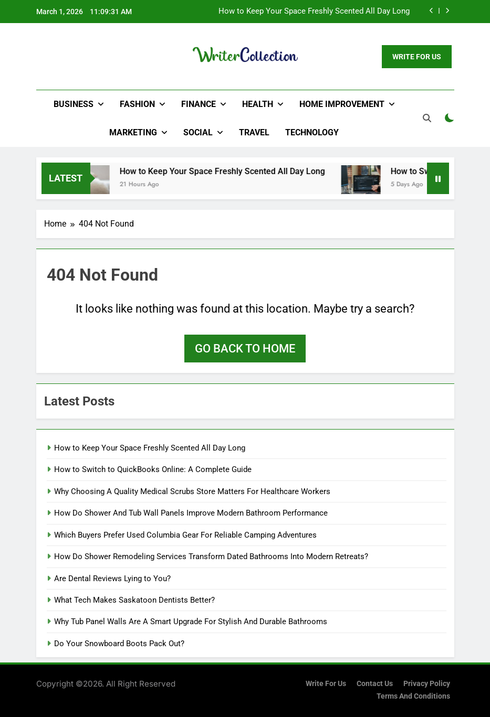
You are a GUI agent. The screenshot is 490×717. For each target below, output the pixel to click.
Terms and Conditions (413, 696)
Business (73, 104)
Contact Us (375, 683)
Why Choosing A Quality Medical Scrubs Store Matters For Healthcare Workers (192, 491)
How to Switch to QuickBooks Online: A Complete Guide (153, 469)
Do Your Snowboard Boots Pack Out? (119, 643)
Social (198, 132)
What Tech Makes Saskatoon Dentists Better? (134, 600)
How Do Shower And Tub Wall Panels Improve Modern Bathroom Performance (191, 513)
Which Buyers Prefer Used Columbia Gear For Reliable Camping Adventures (185, 535)
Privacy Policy (426, 683)
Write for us (326, 683)
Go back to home (245, 348)
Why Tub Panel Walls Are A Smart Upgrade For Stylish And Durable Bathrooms (190, 621)
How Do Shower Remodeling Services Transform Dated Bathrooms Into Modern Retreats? (211, 556)
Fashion (137, 104)
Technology (312, 132)
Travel (254, 132)
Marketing (133, 132)
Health (257, 104)
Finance (198, 104)
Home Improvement (341, 104)
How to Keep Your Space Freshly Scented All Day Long (314, 11)
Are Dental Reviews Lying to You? (112, 578)
